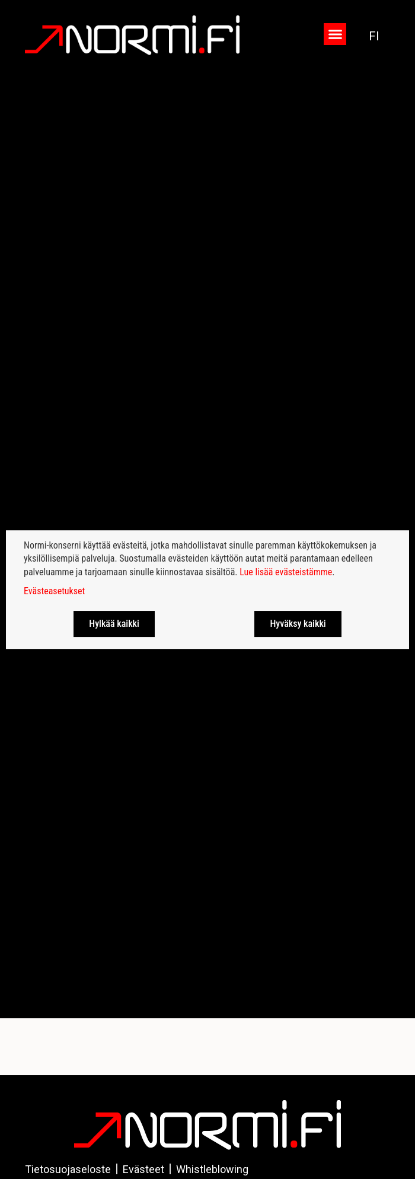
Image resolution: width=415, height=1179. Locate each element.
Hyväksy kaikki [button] (297, 623)
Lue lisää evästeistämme (286, 572)
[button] (335, 34)
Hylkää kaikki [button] (114, 623)
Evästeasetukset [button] (54, 591)
